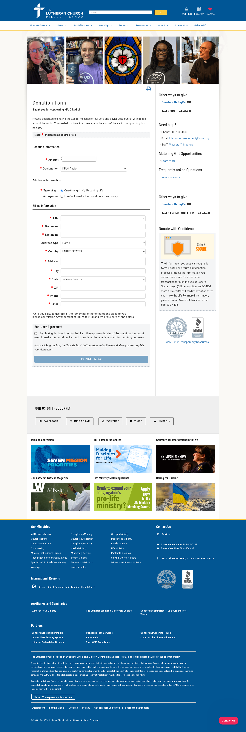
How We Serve (38, 25)
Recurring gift (94, 190)
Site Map (73, 708)
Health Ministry (79, 548)
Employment (38, 708)
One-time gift (72, 190)
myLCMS (187, 14)
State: (54, 279)
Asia (49, 587)
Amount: (52, 159)
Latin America (72, 587)
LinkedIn (162, 421)
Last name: (50, 234)
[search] (120, 12)
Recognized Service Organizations (49, 557)
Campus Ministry (120, 534)
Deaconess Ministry (121, 539)
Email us (166, 534)
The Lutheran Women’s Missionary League (109, 611)
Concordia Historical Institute (47, 633)
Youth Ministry (78, 567)
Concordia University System (47, 637)
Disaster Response (41, 543)
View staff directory (181, 144)
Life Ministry (117, 548)
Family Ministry (119, 543)
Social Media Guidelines (107, 708)
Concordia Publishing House (155, 633)
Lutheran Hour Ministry (43, 611)
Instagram (79, 421)
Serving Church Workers (123, 557)
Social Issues (81, 25)
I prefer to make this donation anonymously (91, 196)
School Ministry (79, 557)
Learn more (169, 161)
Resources (142, 25)
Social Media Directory (137, 708)
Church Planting (39, 539)
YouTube (110, 421)
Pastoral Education (121, 553)
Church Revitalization (82, 539)
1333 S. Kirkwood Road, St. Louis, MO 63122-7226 (187, 558)
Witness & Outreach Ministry (126, 562)
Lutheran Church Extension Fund (157, 637)
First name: (50, 226)
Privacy (86, 708)
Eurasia (59, 587)
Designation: (49, 168)
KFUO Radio (92, 637)
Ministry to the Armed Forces (46, 553)
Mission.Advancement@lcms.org (189, 138)
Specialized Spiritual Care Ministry (48, 562)
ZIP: (55, 287)
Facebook (48, 421)
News (60, 25)
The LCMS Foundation (98, 642)
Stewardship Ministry (82, 562)
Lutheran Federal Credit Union (47, 642)
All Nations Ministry (41, 534)
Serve (122, 25)
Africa (42, 587)
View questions (171, 177)
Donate (211, 14)
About (161, 25)
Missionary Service (81, 553)
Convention (181, 25)
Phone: (53, 295)
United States (88, 587)
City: (55, 271)
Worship (104, 25)
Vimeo (136, 421)
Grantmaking (37, 548)
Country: (52, 251)
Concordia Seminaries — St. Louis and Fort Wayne (163, 612)
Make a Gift (199, 25)
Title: (54, 218)
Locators (199, 14)
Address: (52, 261)
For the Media (56, 708)
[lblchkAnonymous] (62, 196)
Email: (53, 304)
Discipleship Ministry (81, 534)
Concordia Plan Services (99, 633)
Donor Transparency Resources (53, 697)
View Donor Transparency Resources (187, 342)
